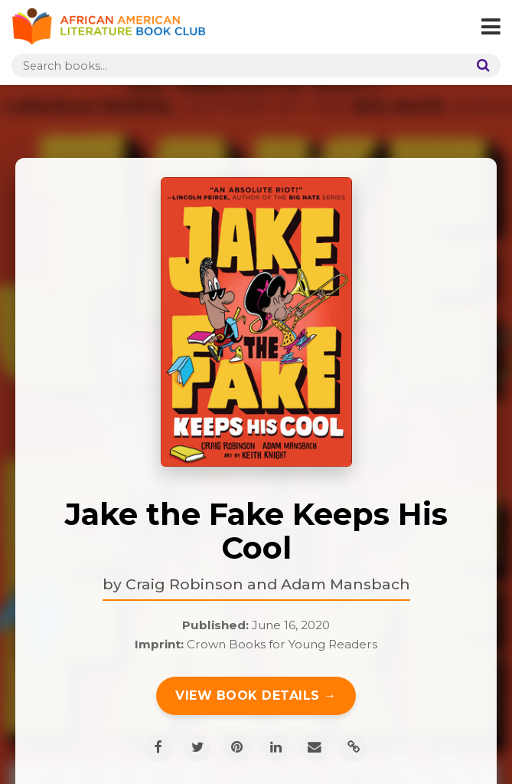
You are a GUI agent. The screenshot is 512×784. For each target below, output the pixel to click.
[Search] (480, 65)
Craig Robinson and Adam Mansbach (268, 584)
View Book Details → (256, 695)
